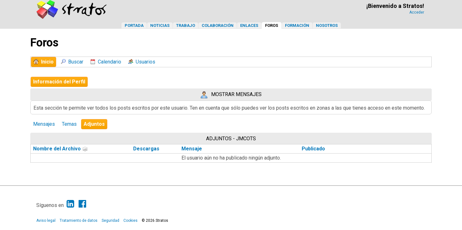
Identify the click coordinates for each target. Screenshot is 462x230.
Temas (69, 124)
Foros (271, 25)
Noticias (159, 25)
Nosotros (327, 25)
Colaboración (218, 25)
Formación (297, 25)
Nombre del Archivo (60, 149)
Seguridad (110, 220)
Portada (134, 25)
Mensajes (44, 124)
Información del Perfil (59, 82)
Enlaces (249, 25)
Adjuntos (94, 124)
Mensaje (191, 149)
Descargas (146, 149)
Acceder (416, 12)
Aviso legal (46, 220)
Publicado (313, 149)
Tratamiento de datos (79, 220)
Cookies (130, 220)
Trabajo (185, 25)
